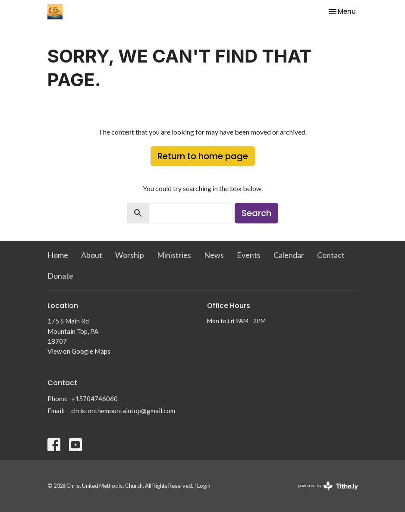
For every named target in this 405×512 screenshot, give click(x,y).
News (214, 255)
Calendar (288, 255)
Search (256, 213)
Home (57, 255)
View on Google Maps (78, 351)
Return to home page (202, 156)
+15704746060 (94, 398)
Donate (60, 275)
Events (249, 255)
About (91, 255)
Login (203, 485)
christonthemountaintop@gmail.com (123, 411)
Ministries (174, 255)
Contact (331, 255)
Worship (129, 255)
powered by (328, 485)
